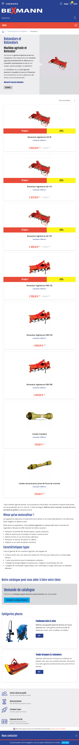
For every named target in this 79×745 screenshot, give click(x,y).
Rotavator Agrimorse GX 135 (39, 236)
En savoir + (8, 87)
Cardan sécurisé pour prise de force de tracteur (39, 483)
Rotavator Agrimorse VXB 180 (39, 384)
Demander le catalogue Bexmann (16, 600)
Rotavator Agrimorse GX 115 (39, 186)
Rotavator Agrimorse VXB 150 (39, 335)
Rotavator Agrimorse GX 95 (39, 137)
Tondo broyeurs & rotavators (49, 654)
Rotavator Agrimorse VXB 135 (39, 285)
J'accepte (65, 742)
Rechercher (6, 18)
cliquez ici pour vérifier (58, 729)
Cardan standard (39, 434)
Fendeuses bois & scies (46, 621)
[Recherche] (75, 17)
